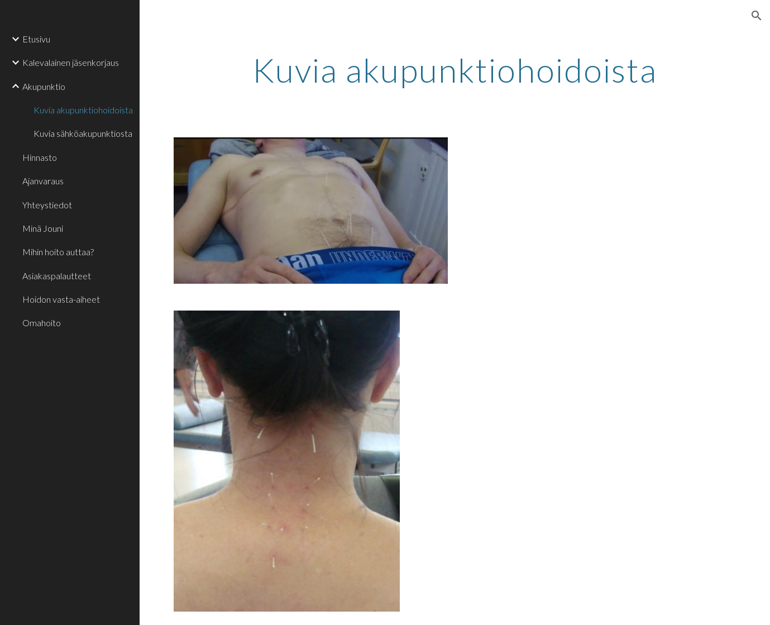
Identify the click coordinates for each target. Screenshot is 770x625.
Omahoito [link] (41, 322)
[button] (756, 15)
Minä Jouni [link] (42, 228)
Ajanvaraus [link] (43, 180)
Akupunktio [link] (43, 86)
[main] (455, 70)
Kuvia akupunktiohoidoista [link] (83, 109)
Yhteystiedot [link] (47, 204)
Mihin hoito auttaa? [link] (58, 251)
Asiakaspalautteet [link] (56, 275)
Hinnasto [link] (39, 157)
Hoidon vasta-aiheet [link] (61, 299)
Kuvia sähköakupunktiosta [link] (83, 133)
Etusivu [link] (36, 39)
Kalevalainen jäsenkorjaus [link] (70, 62)
